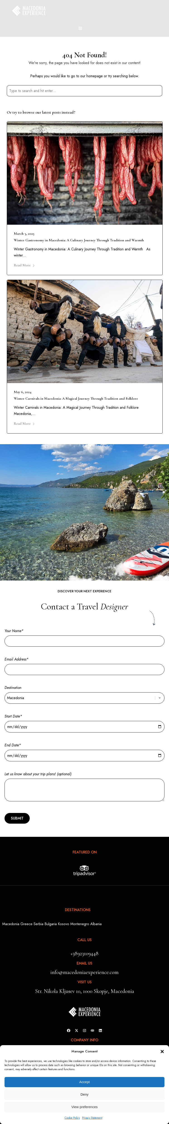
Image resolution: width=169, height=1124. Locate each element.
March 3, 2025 (24, 233)
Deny (84, 1094)
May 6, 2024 (22, 392)
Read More (24, 265)
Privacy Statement (92, 1118)
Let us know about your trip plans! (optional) (84, 787)
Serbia (38, 924)
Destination (84, 692)
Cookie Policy (72, 1118)
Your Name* (84, 636)
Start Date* (84, 721)
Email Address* (84, 664)
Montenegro (79, 924)
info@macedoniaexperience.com (84, 972)
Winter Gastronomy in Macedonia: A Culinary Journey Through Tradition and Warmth (79, 240)
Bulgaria (50, 924)
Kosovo (63, 924)
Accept (84, 1082)
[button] (162, 1051)
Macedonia (10, 924)
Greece (26, 924)
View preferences (84, 1107)
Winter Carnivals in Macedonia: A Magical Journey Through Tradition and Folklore (76, 398)
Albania (96, 924)
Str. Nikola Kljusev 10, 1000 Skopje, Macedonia (84, 991)
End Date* (84, 750)
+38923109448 (84, 953)
